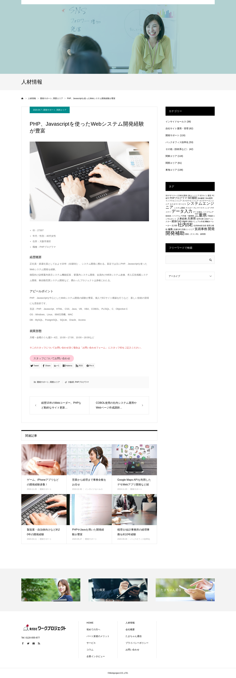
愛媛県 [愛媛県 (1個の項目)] (185, 221)
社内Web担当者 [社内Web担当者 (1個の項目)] (200, 226)
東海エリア (171, 169)
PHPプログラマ (82, 382)
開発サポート (49, 110)
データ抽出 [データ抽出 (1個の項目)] (197, 212)
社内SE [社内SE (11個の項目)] (185, 224)
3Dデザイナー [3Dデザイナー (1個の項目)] (171, 196)
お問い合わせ (132, 649)
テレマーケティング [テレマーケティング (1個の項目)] (201, 208)
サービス (91, 643)
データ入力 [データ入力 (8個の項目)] (182, 211)
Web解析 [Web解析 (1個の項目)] (201, 198)
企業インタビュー (96, 656)
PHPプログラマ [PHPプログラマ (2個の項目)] (178, 198)
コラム (90, 649)
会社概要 (130, 629)
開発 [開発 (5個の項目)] (211, 229)
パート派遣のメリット (98, 636)
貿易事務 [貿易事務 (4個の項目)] (201, 229)
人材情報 (130, 622)
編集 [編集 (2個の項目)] (170, 229)
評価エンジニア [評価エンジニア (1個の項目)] (187, 229)
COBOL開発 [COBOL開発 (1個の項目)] (182, 196)
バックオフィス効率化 (140, 539)
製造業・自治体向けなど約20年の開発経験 (43, 532)
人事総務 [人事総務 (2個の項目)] (182, 218)
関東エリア (171, 156)
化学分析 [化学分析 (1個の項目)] (200, 219)
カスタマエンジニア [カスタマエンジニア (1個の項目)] (190, 201)
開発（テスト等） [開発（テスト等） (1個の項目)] (192, 234)
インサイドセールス (94, 489)
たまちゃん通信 (134, 636)
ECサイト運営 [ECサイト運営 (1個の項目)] (205, 196)
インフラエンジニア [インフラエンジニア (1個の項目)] (174, 201)
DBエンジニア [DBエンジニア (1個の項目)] (193, 196)
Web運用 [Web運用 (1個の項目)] (209, 198)
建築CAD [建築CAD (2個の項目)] (177, 221)
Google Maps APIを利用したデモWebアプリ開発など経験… (134, 484)
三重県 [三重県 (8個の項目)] (201, 215)
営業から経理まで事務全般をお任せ (89, 482)
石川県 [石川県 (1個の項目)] (174, 226)
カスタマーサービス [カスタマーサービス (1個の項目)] (178, 204)
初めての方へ (93, 629)
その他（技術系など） (177, 149)
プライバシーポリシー (137, 643)
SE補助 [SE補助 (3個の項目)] (192, 197)
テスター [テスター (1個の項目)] (189, 208)
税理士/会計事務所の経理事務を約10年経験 (133, 532)
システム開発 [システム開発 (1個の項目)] (179, 208)
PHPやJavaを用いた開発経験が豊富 (88, 532)
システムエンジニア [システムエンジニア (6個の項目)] (190, 205)
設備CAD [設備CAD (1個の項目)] (177, 229)
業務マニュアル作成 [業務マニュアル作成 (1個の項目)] (196, 221)
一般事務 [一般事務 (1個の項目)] (190, 216)
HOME (90, 622)
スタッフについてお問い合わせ (51, 358)
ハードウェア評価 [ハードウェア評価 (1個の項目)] (179, 216)
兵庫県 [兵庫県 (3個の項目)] (191, 218)
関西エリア (61, 110)
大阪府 (71, 382)
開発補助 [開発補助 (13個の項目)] (175, 233)
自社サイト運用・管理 (177, 128)
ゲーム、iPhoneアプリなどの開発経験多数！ (43, 482)
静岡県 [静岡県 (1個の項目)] (203, 234)
